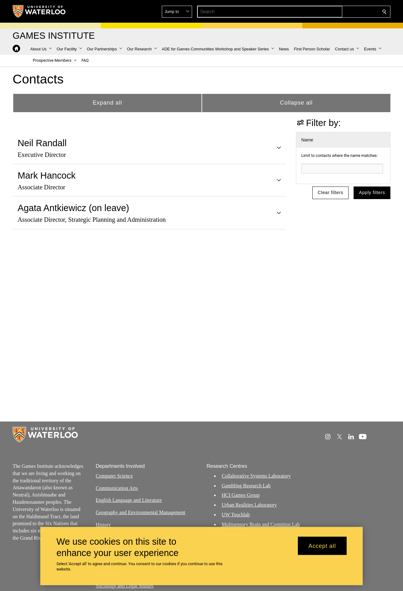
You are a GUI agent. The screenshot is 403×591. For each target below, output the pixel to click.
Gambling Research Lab (246, 485)
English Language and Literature (129, 500)
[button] (339, 11)
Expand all (107, 103)
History (103, 524)
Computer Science (114, 476)
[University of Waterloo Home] (39, 11)
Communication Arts (117, 488)
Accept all (322, 545)
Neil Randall (42, 143)
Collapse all (296, 103)
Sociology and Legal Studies (125, 585)
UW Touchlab (236, 514)
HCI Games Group (241, 495)
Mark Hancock (47, 175)
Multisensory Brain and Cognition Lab (261, 524)
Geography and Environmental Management (140, 512)
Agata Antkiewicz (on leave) (73, 208)
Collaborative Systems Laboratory (256, 476)
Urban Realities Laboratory (249, 505)
